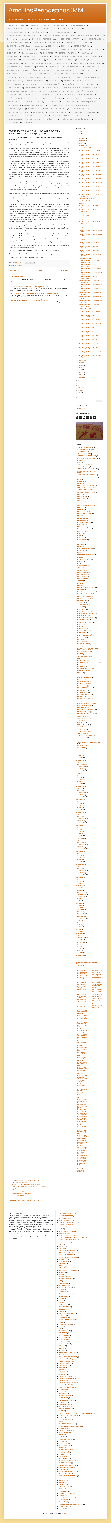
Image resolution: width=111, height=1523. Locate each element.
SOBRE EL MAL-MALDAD (58, 112)
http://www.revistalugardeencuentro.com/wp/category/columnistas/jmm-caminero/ (82, 1079)
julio (80, 362)
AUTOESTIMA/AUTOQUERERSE (80, 35)
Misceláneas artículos (32, 88)
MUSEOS (37, 91)
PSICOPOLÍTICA (12, 105)
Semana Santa (38, 112)
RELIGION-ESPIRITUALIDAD (55, 109)
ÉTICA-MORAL (12, 56)
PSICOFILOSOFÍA (51, 102)
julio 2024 (78, 801)
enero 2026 (79, 762)
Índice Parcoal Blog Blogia (42, 70)
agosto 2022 (79, 851)
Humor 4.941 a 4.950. (16, 276)
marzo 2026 (79, 758)
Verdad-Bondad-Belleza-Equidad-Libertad (75, 119)
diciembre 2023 (80, 816)
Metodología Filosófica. (85, 201)
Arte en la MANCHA (37, 32)
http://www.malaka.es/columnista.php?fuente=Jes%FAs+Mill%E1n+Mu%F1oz (82, 1051)
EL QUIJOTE (96, 49)
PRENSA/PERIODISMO (39, 98)
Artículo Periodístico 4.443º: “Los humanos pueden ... (88, 159)
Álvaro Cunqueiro (58, 25)
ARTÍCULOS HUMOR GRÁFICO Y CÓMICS (22, 35)
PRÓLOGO (57, 98)
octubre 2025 (79, 769)
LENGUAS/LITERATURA (15, 77)
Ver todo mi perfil (80, 965)
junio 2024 (79, 803)
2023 (79, 380)
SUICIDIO (28, 116)
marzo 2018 (79, 953)
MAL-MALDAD (81, 81)
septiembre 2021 (80, 875)
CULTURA (84, 42)
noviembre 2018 (80, 937)
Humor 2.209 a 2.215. (85, 309)
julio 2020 (78, 901)
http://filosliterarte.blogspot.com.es (97, 997)
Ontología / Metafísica (53, 91)
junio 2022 (79, 855)
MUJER (48, 88)
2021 (79, 385)
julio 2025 (78, 775)
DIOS (31, 49)
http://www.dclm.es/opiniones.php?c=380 (82, 1001)
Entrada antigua (64, 270)
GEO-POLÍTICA (94, 63)
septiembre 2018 (80, 942)
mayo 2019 (79, 927)
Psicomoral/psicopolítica (89, 102)
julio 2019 (78, 922)
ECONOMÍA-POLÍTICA (78, 49)
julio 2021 (78, 879)
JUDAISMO (27, 74)
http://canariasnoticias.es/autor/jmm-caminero (82, 1142)
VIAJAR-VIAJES (12, 122)
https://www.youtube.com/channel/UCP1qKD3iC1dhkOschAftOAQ (97, 983)
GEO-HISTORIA (78, 63)
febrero (81, 375)
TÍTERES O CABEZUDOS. (16, 119)
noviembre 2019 (80, 916)
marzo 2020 (79, 907)
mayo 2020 (79, 905)
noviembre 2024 (80, 792)
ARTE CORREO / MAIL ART (16, 32)
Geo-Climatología (45, 63)
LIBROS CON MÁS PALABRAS (40, 77)
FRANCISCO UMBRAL (65, 60)
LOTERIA (67, 81)
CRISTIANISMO (54, 42)
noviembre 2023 (80, 818)
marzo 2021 (79, 886)
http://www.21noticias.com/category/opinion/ (82, 1096)
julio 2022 (78, 853)
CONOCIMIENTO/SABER (93, 39)
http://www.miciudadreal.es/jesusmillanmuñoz (82, 1012)
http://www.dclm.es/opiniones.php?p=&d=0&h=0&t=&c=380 (82, 995)
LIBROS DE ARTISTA (63, 77)
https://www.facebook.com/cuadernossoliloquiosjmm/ (97, 977)
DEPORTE (51, 46)
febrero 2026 (79, 760)
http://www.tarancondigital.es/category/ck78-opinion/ (82, 1030)
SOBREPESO (77, 112)
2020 (79, 388)
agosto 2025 (79, 773)
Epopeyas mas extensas (30, 53)
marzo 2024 (79, 810)
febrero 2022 (79, 864)
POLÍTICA (21, 98)
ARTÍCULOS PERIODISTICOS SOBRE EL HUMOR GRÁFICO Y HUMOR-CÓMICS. (34, 293)
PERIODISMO (44, 95)
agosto (81, 360)
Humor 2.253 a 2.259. (85, 148)
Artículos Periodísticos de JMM (87, 962)
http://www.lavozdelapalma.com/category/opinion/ (82, 1126)
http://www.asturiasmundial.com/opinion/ (82, 1106)
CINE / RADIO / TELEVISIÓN (41, 39)
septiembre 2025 (80, 771)
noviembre (82, 140)
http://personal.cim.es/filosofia (97, 971)
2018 (79, 393)
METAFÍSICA (69, 84)
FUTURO (82, 60)
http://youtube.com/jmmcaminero (97, 988)
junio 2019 (79, 925)
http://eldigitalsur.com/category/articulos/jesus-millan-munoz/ (82, 1169)
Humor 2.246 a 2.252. (85, 203)
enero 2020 (79, 912)
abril (80, 370)
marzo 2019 (79, 931)
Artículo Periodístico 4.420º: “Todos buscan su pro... (89, 261)
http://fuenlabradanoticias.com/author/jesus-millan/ (82, 977)
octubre (81, 143)
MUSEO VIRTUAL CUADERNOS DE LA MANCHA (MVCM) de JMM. (29, 287)
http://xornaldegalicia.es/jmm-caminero (82, 1090)
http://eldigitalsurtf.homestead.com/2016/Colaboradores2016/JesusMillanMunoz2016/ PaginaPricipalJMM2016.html (82, 1160)
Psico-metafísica (12, 102)
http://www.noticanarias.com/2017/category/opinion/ (82, 1137)
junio (80, 365)
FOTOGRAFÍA (12, 60)
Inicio (40, 270)
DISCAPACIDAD (44, 49)
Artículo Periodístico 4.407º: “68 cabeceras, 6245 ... (88, 316)
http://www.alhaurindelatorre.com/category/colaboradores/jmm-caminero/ (82, 1070)
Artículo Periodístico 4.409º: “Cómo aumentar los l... (89, 305)
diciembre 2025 (80, 764)
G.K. (92, 60)
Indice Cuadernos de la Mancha (17, 70)
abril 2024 (78, 808)
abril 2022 (78, 859)
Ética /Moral (85, 53)
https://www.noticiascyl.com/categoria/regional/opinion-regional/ (82, 1043)
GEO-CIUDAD (29, 63)
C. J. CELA (10, 39)
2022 (79, 383)
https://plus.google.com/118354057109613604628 (97, 993)
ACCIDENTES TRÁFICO (38, 25)
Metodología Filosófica (87, 84)
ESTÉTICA (62, 53)
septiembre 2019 (80, 918)
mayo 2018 (79, 948)
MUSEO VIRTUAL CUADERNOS (18, 91)
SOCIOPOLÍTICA (13, 116)
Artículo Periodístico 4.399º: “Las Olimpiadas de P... (88, 348)
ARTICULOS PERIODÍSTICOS (53, 35)
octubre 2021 (79, 873)
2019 (79, 390)
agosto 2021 (79, 877)
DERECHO (65, 46)
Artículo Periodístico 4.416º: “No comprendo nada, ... (88, 277)
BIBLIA (99, 35)
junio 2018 (79, 946)
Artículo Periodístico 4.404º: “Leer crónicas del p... (88, 328)
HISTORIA (52, 67)
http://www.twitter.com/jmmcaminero (97, 1002)
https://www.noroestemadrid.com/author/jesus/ (82, 982)
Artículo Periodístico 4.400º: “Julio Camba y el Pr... (88, 344)
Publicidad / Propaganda (15, 109)
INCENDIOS (91, 67)
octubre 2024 (79, 795)
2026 (79, 131)
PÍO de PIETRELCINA (85, 95)
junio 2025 (79, 777)
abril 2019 (78, 929)
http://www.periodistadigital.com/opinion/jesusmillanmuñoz (82, 989)
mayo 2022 (79, 857)
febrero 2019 (79, 933)
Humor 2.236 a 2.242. (85, 258)
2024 (79, 136)
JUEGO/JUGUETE (43, 74)
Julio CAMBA (59, 74)
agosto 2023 (79, 825)
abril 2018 (78, 951)
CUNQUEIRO (11, 46)
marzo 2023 (79, 836)
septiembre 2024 (80, 797)
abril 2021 (78, 883)
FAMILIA (56, 56)
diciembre (82, 138)
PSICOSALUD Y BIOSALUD (33, 105)
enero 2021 (79, 890)
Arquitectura (66, 28)
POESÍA (9, 98)
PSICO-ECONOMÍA (72, 98)
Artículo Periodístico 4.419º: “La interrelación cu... (88, 265)
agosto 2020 (79, 898)
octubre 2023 (79, 821)
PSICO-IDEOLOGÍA (90, 98)
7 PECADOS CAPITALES (15, 25)
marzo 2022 (79, 862)
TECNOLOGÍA (42, 116)
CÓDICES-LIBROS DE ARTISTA (68, 39)
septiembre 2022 (80, 849)
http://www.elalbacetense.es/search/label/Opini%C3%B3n (82, 1025)
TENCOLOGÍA (80, 116)
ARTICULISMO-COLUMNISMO (60, 32)
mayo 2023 (79, 831)
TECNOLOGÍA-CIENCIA (61, 116)
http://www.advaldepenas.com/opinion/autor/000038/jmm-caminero (82, 1018)
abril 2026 (78, 756)
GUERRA (28, 67)
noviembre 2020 (80, 894)
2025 (79, 133)
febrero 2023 (79, 838)
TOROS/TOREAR (36, 119)
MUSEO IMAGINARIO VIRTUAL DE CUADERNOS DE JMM (77, 88)
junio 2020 (79, 903)
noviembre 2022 (80, 844)
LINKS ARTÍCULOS (13, 81)
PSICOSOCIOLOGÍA (56, 105)
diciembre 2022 (80, 842)
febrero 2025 (79, 786)
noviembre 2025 (80, 766)
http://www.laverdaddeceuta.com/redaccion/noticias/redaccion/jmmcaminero (82, 1120)
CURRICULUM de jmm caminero (32, 46)
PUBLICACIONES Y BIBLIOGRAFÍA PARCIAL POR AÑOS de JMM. (29, 300)
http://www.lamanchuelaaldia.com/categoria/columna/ (82, 1036)
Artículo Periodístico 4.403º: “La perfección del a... (88, 332)
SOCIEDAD (91, 112)
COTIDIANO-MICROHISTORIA (17, 42)
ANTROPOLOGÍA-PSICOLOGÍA (18, 28)
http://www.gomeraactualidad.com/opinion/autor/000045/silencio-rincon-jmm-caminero (82, 1149)
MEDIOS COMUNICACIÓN (51, 84)
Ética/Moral (44, 56)
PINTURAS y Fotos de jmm (64, 95)
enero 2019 (79, 935)
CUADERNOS (70, 42)
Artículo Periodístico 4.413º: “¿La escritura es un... (88, 289)
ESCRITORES (48, 53)
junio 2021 (79, 881)
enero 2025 (79, 788)
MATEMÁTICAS (31, 84)
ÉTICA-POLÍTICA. (29, 56)
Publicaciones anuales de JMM (78, 105)
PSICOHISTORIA (69, 102)
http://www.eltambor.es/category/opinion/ (82, 1132)
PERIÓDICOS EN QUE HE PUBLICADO (20, 95)
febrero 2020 (79, 909)
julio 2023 (78, 827)
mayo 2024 (79, 805)
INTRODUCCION (13, 74)
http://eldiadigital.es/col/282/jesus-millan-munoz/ (82, 1006)
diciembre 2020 (80, 892)
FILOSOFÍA (93, 56)
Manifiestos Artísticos (14, 84)
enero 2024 (79, 814)
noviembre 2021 (80, 870)
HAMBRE (40, 67)
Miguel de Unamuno (13, 88)
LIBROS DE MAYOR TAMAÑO (86, 77)
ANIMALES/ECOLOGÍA (77, 25)
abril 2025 (78, 782)
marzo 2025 (79, 784)
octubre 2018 (79, 940)
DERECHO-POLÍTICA (81, 46)
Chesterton (23, 39)
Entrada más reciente (15, 270)
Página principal (81, 408)
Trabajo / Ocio (51, 119)
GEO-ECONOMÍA (62, 63)
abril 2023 (78, 834)
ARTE (78, 28)
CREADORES (38, 42)
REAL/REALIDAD (34, 109)
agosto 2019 (79, 920)
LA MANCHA (74, 74)
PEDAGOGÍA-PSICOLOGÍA (84, 91)
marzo (81, 372)
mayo (81, 367)
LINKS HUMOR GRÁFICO (35, 81)
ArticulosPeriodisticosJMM (46, 10)
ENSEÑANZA (11, 53)
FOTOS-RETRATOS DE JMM (32, 60)
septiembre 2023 (80, 823)
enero (81, 377)
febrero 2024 (79, 812)
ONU (67, 91)
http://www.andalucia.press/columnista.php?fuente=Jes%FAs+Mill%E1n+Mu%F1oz (82, 1061)
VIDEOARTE (28, 122)
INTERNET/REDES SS (85, 70)
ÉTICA (73, 53)
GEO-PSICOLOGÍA (13, 67)
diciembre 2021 (80, 868)
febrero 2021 (79, 888)
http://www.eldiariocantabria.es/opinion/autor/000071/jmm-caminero (82, 1112)
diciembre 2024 (80, 790)
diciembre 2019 (80, 914)
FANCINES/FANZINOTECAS (74, 56)
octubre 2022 (79, 847)
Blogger (66, 1513)
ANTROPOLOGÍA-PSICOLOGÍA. (45, 28)
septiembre (82, 145)
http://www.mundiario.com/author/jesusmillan (82, 1085)
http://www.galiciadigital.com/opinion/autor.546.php (82, 1101)
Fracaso (50, 60)
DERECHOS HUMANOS (15, 49)
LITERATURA (54, 81)
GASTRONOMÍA (12, 63)
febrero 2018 (79, 955)
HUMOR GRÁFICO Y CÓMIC (71, 67)
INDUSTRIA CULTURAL (64, 70)
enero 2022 (79, 866)
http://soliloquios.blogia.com (97, 1006)
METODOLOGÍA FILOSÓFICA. (88, 198)
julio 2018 (78, 944)
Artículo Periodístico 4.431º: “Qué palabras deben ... (88, 214)
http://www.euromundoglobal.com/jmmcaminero (82, 972)
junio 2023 (79, 829)
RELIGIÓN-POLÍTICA (78, 109)
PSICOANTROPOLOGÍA (31, 102)
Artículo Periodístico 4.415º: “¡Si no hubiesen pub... (89, 281)
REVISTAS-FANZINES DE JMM (17, 112)
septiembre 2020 (80, 896)
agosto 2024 (79, 799)
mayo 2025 (79, 779)
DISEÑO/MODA (60, 49)
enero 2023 (79, 840)
